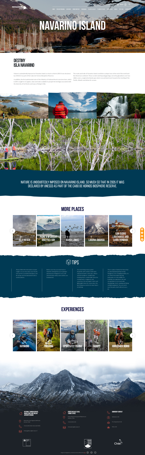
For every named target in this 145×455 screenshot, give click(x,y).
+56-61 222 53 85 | (36, 425)
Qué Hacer (68, 9)
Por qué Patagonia (61, 9)
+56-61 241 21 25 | (72, 421)
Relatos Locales (92, 9)
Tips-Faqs (121, 9)
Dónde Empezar (76, 9)
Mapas (115, 9)
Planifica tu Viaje (101, 9)
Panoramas (83, 9)
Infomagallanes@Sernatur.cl (30, 430)
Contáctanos (128, 9)
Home (53, 9)
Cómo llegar (110, 9)
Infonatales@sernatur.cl (74, 426)
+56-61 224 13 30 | (28, 425)
